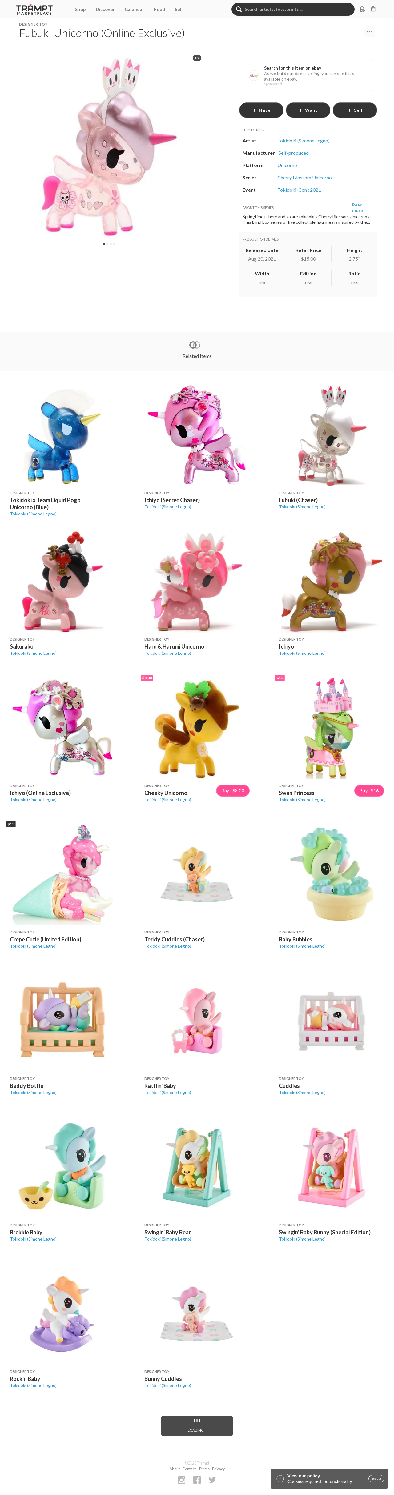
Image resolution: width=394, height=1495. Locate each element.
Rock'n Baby (25, 1378)
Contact (189, 1468)
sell (355, 110)
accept (376, 1478)
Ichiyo (286, 646)
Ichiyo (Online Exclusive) (40, 792)
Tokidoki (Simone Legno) (33, 513)
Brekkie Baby (26, 1232)
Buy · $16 (369, 790)
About (174, 1468)
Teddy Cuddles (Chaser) (174, 939)
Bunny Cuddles (163, 1378)
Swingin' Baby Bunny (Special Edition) (325, 1232)
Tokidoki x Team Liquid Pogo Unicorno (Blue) (45, 503)
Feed (159, 9)
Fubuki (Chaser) (298, 500)
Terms (204, 1468)
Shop (80, 9)
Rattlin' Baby (160, 1085)
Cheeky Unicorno (165, 792)
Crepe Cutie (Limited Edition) (45, 939)
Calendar (134, 9)
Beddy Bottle (26, 1085)
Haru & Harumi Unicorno (174, 646)
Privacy (218, 1468)
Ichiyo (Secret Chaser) (172, 500)
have (261, 110)
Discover (105, 9)
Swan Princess (297, 792)
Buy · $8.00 (233, 790)
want (308, 110)
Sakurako (22, 646)
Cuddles (289, 1085)
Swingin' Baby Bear (167, 1232)
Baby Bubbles (295, 939)
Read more (357, 207)
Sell (179, 9)
